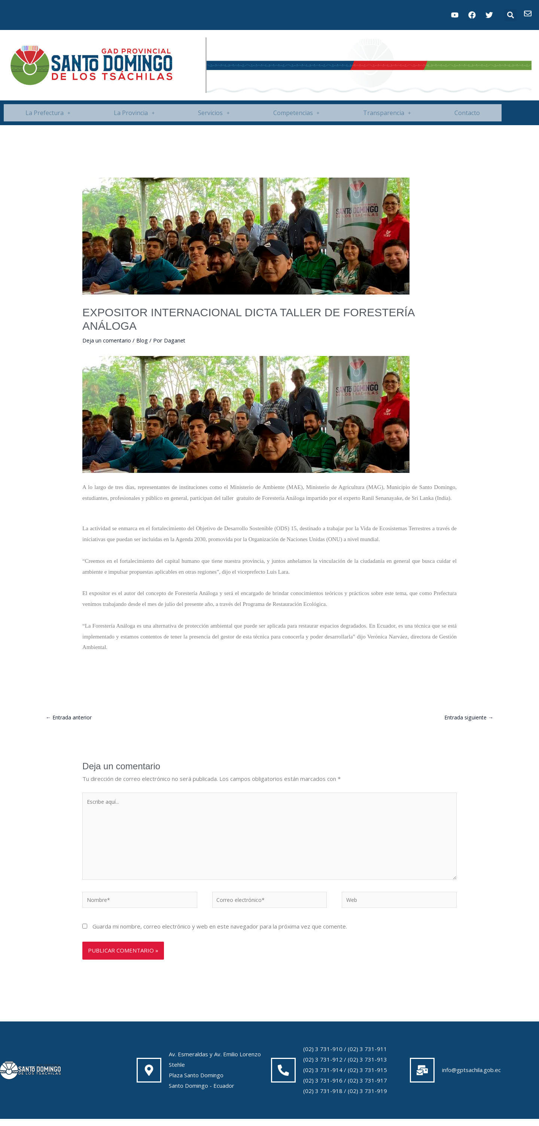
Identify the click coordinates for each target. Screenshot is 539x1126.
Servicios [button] (213, 113)
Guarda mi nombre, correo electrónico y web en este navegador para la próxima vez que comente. (219, 933)
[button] (510, 15)
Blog (143, 340)
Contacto (467, 113)
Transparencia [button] (387, 113)
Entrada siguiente (467, 717)
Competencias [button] (296, 113)
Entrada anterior (70, 717)
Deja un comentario (107, 340)
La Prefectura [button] (47, 113)
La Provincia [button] (134, 113)
